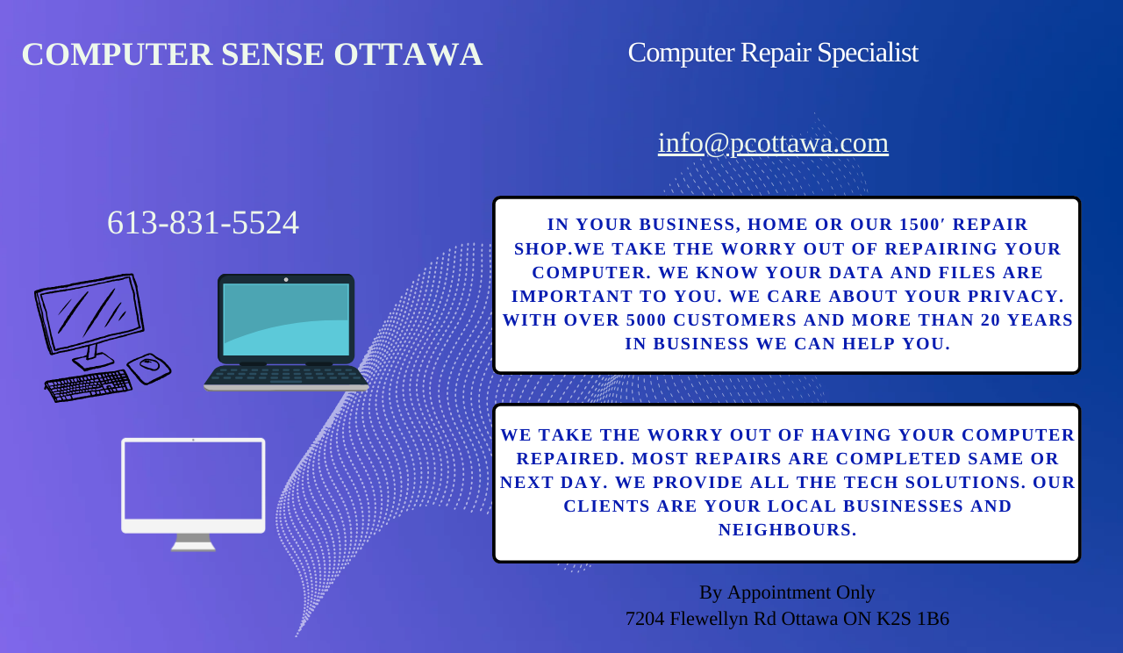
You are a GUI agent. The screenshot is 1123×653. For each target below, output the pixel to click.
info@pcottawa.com (773, 142)
